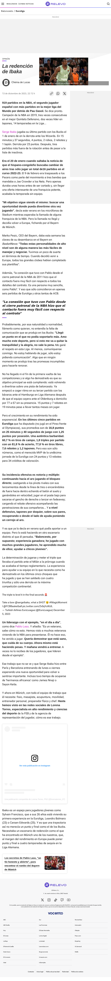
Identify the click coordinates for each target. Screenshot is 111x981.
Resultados (12, 4)
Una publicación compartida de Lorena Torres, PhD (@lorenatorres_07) (35, 799)
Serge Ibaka (9, 131)
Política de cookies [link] (77, 975)
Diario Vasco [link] (6, 955)
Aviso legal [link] (40, 975)
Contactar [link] (31, 975)
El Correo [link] (5, 939)
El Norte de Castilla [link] (8, 950)
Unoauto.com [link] (43, 961)
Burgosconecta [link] (43, 955)
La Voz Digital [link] (43, 939)
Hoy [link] (4, 934)
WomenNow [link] (78, 923)
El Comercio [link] (6, 961)
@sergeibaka (22, 602)
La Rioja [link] (5, 945)
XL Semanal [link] (78, 950)
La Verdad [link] (42, 945)
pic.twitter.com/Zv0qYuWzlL (37, 606)
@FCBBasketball (12, 606)
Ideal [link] (4, 966)
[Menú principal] (2, 4)
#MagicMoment (58, 602)
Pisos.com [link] (78, 939)
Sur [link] (40, 923)
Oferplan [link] (77, 934)
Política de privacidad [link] (53, 975)
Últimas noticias (26, 4)
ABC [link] (4, 923)
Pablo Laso (22, 626)
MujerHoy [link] (77, 945)
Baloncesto (7, 11)
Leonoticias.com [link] (44, 950)
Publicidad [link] (65, 975)
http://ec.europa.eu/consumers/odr (80, 910)
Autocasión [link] (78, 929)
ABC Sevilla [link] (6, 929)
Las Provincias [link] (43, 929)
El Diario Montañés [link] (44, 934)
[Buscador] (108, 4)
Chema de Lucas (20, 82)
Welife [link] (76, 955)
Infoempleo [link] (42, 966)
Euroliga (20, 11)
